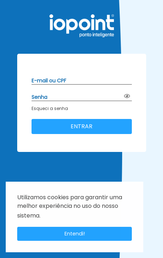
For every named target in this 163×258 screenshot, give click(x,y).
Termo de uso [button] (60, 215)
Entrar (81, 126)
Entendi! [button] (74, 233)
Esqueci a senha (50, 108)
